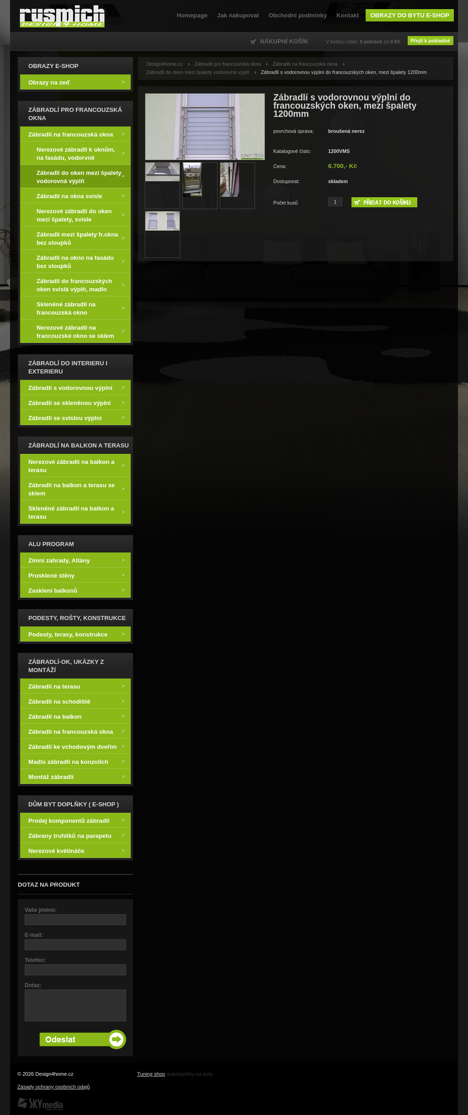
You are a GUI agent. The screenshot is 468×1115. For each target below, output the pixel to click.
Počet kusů (285, 202)
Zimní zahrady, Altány (76, 560)
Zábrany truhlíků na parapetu (76, 835)
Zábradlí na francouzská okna (76, 134)
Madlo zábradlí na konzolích (76, 761)
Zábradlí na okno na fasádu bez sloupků (80, 261)
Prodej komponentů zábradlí (76, 820)
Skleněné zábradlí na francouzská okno (80, 308)
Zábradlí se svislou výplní (76, 417)
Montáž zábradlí (76, 776)
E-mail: (34, 935)
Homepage (192, 15)
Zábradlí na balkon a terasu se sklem (76, 488)
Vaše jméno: (41, 910)
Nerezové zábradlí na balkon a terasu (76, 465)
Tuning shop (151, 1074)
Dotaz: (33, 985)
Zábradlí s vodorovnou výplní (76, 387)
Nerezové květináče (76, 850)
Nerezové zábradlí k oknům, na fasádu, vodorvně (80, 153)
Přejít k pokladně (430, 40)
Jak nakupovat (238, 15)
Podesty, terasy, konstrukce (76, 634)
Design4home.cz (62, 16)
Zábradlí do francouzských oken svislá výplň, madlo (80, 284)
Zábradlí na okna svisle (80, 195)
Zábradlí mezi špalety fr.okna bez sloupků (80, 238)
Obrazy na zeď (76, 81)
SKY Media (40, 1104)
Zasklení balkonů (76, 590)
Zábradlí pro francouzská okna (227, 64)
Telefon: (35, 960)
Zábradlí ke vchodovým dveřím (76, 746)
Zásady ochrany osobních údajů (53, 1086)
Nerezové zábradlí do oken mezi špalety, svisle (80, 214)
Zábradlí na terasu (76, 686)
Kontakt (347, 15)
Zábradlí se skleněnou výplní (76, 402)
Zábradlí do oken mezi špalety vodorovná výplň (80, 176)
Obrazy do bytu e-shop (409, 15)
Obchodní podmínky (298, 15)
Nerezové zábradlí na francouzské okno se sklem (80, 331)
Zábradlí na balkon (76, 716)
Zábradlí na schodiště (76, 701)
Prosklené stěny (76, 575)
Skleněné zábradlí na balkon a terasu (76, 512)
